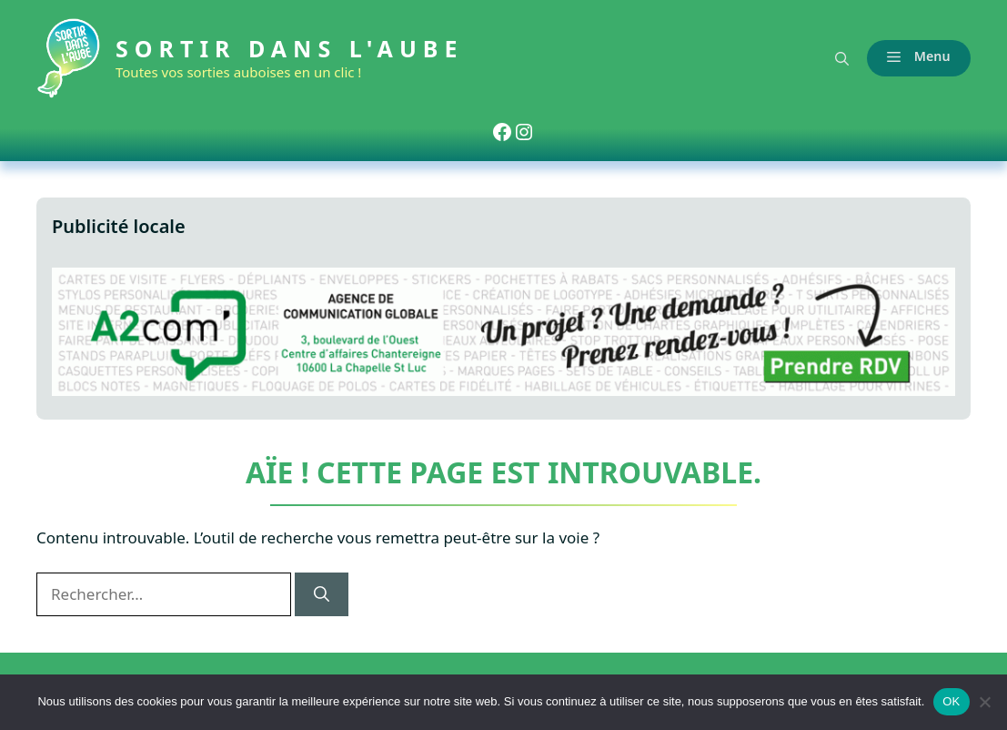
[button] (842, 58)
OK (951, 701)
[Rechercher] (321, 594)
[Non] (984, 702)
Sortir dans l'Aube (289, 48)
